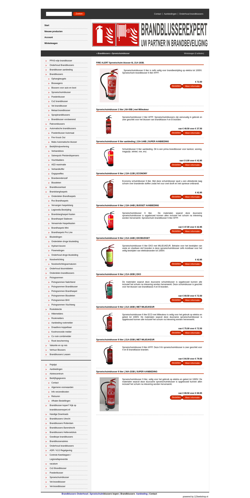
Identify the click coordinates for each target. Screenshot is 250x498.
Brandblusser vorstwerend (63, 119)
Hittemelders (57, 314)
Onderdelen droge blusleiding (65, 241)
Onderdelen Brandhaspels (63, 196)
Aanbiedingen (170, 14)
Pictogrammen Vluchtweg (63, 304)
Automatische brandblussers (63, 128)
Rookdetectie (56, 309)
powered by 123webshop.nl (195, 496)
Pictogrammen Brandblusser (64, 286)
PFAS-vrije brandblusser (61, 60)
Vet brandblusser (59, 106)
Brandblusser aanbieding (61, 69)
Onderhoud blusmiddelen (61, 268)
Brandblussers (104, 53)
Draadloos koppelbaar (61, 327)
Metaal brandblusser (60, 110)
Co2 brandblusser (59, 101)
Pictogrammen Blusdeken (63, 295)
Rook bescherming (60, 341)
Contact (157, 14)
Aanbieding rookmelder (62, 323)
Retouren (55, 396)
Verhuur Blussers (57, 350)
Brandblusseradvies (59, 441)
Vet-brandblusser (57, 482)
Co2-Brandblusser (58, 468)
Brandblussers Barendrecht (62, 428)
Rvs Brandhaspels (59, 201)
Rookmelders (57, 318)
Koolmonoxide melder (61, 332)
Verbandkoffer (57, 169)
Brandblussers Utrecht (60, 419)
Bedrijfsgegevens (58, 378)
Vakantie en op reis (58, 345)
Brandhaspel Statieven (61, 219)
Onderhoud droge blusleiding (64, 255)
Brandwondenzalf (59, 178)
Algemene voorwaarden (62, 387)
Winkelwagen (51, 43)
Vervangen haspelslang (62, 205)
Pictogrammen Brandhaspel (64, 291)
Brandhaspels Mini (60, 228)
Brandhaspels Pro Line (61, 232)
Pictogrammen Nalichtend (63, 282)
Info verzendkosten (60, 392)
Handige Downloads (59, 414)
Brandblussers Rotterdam (61, 423)
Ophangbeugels (58, 79)
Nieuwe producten (53, 31)
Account (48, 37)
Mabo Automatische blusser (64, 142)
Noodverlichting (57, 259)
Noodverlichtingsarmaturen (63, 264)
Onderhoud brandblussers (191, 14)
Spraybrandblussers (60, 115)
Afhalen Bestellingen (60, 401)
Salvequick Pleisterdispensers (65, 155)
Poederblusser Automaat (62, 133)
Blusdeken (56, 182)
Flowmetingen (57, 250)
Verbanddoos (57, 151)
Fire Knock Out (58, 137)
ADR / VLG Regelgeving (61, 450)
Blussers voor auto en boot (63, 88)
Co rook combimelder (61, 336)
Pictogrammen (56, 277)
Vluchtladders (57, 160)
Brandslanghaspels (58, 192)
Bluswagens (57, 83)
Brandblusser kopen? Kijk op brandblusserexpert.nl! (63, 407)
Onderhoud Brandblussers (62, 65)
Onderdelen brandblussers (62, 273)
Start (46, 25)
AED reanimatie (58, 164)
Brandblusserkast (58, 187)
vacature (54, 464)
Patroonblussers (57, 124)
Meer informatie (192, 86)
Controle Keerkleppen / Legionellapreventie (60, 457)
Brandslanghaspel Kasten (63, 214)
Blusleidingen (56, 237)
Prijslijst (53, 364)
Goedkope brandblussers (61, 437)
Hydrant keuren (58, 246)
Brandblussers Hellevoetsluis (63, 432)
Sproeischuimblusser (121, 53)
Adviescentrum (56, 374)
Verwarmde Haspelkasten (63, 223)
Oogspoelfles (57, 173)
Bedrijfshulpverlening (59, 146)
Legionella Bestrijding (61, 210)
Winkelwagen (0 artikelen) (194, 53)
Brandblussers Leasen (60, 354)
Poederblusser (58, 97)
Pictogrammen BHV (60, 300)
